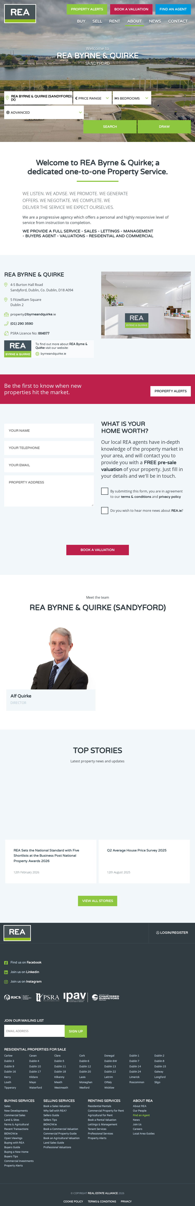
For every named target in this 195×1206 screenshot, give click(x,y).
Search (132, 113)
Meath (58, 1069)
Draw (171, 113)
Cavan (32, 1042)
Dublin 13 (110, 1053)
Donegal (109, 1042)
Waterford (35, 1074)
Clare (57, 1042)
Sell (97, 21)
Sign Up (77, 1018)
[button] (171, 98)
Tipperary (10, 1074)
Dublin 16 (10, 1058)
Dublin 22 (110, 1058)
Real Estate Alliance (103, 1180)
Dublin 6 (84, 1048)
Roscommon (136, 1069)
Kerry (7, 1064)
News (155, 21)
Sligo (157, 1069)
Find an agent (173, 9)
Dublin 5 (59, 1048)
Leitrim (108, 1064)
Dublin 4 (34, 1048)
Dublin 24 (135, 1058)
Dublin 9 (9, 1053)
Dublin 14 (135, 1053)
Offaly (108, 1069)
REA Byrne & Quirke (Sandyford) (41, 98)
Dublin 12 (85, 1053)
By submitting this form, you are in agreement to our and (146, 482)
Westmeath (61, 1074)
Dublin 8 (159, 1048)
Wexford (84, 1074)
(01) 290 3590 (21, 310)
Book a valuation (131, 9)
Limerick (134, 1064)
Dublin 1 (134, 1042)
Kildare (33, 1064)
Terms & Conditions (102, 1188)
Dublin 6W (110, 1048)
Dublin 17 (35, 1058)
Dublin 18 (60, 1058)
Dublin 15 (160, 1053)
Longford (160, 1064)
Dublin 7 (134, 1048)
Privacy (126, 1188)
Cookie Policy (73, 1188)
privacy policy (170, 485)
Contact (178, 21)
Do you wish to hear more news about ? (146, 499)
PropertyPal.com (113, 1196)
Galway (158, 1058)
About (134, 21)
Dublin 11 (60, 1053)
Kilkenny (59, 1064)
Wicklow (109, 1074)
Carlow (8, 1042)
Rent (114, 21)
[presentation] (133, 514)
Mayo (32, 1069)
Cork (82, 1042)
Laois (82, 1064)
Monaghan (85, 1069)
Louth (7, 1069)
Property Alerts (87, 9)
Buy (81, 21)
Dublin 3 (9, 1048)
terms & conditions (136, 485)
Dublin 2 (159, 1042)
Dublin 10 (35, 1053)
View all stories (97, 888)
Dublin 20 (85, 1058)
